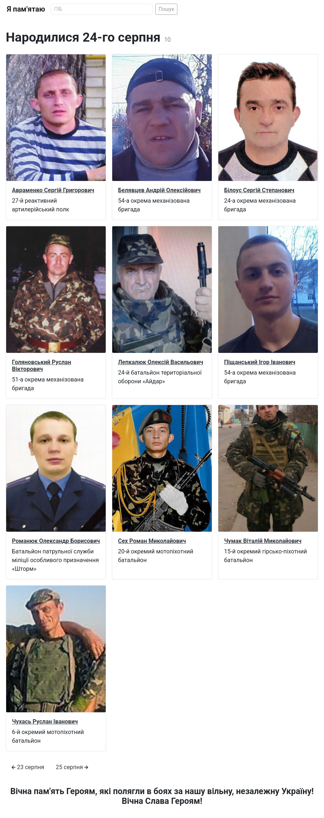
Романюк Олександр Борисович (56, 540)
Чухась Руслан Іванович (45, 721)
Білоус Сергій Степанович (259, 190)
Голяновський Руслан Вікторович (41, 365)
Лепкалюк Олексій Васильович (160, 362)
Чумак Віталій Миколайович (263, 540)
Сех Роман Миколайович (152, 540)
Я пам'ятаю (26, 9)
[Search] (101, 9)
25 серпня (72, 767)
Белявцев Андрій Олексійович (159, 190)
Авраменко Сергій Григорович (53, 190)
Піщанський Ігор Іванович (259, 362)
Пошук (166, 9)
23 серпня (28, 767)
